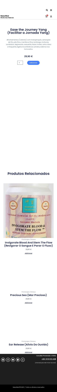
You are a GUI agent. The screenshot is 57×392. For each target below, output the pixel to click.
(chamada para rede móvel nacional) (45, 363)
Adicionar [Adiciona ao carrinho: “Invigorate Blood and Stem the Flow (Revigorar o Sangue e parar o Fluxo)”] (28, 253)
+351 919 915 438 (49, 359)
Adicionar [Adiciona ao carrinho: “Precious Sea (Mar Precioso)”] (28, 303)
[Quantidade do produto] (20, 63)
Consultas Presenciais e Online (46, 356)
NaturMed (7, 17)
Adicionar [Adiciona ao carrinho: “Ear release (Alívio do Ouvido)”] (28, 352)
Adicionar (33, 63)
